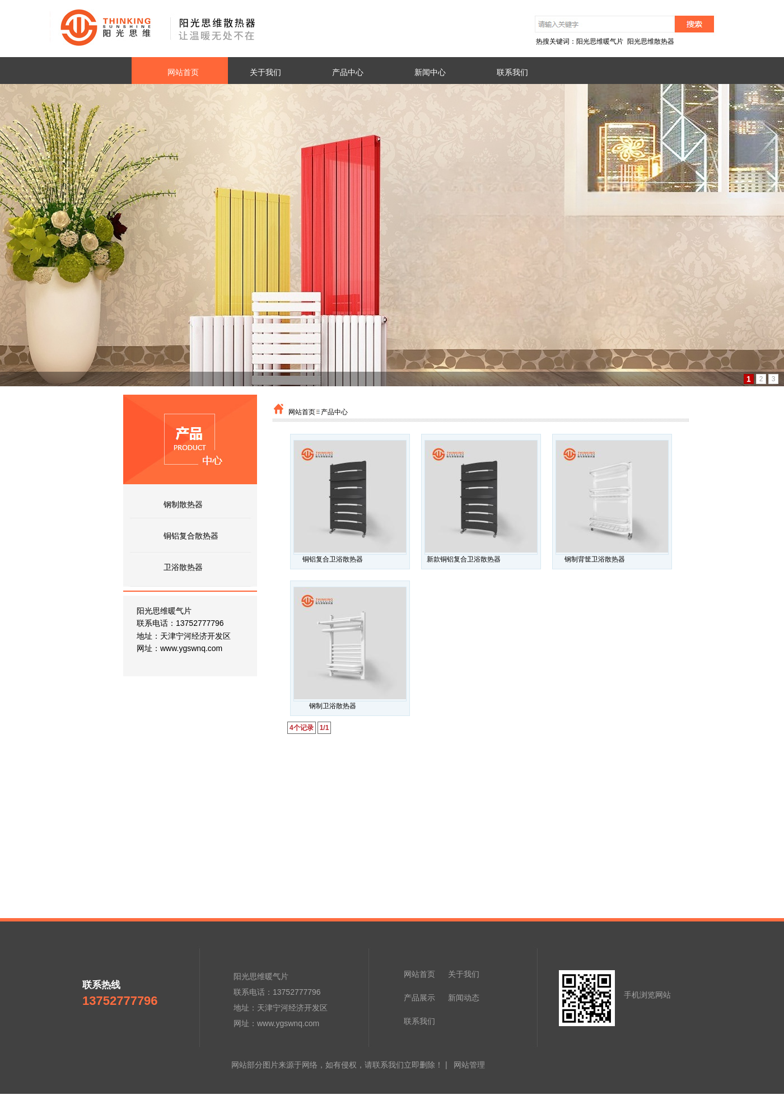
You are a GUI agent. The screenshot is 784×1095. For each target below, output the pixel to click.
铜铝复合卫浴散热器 (332, 559)
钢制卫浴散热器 (332, 706)
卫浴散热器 (183, 567)
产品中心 (334, 412)
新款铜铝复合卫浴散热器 (464, 559)
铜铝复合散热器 (191, 535)
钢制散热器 (183, 504)
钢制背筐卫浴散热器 (594, 559)
